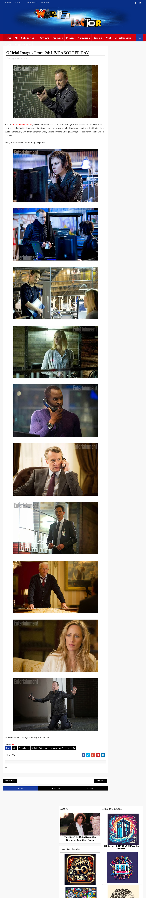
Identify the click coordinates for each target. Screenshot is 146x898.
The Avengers (107, 877)
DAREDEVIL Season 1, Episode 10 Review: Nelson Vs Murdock (127, 703)
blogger (82, 796)
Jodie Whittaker (73, 854)
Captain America (62, 865)
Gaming (97, 37)
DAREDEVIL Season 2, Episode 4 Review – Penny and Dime (127, 691)
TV (82, 831)
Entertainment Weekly (22, 130)
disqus (19, 796)
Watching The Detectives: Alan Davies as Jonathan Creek (122, 440)
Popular (108, 602)
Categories (27, 37)
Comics (79, 837)
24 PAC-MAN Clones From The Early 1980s (127, 713)
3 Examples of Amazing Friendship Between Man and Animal (120, 625)
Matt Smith (121, 854)
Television (84, 37)
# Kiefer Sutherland (40, 754)
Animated (115, 860)
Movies (70, 37)
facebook (50, 796)
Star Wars (105, 843)
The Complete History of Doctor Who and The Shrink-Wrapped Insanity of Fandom (121, 677)
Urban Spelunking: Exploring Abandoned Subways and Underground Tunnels (120, 637)
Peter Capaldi (60, 842)
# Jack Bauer (24, 754)
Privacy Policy (48, 893)
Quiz (56, 871)
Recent (122, 602)
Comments (31, 2)
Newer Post (10, 787)
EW (13, 750)
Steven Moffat (107, 849)
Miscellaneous (123, 37)
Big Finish (114, 826)
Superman (105, 871)
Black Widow (80, 865)
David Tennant (61, 848)
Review (68, 837)
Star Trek (85, 842)
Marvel (120, 837)
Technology (124, 866)
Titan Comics (107, 837)
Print (108, 37)
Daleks (103, 860)
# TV (73, 754)
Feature (58, 831)
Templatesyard (33, 893)
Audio (112, 866)
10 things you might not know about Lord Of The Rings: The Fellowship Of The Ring (121, 613)
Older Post (90, 787)
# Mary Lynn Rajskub (60, 754)
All (16, 37)
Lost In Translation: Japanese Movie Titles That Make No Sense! (127, 665)
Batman (58, 854)
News (8, 44)
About (18, 2)
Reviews (44, 37)
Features (58, 37)
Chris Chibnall (61, 859)
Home (8, 2)
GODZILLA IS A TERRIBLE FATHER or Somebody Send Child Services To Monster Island (120, 651)
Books (74, 842)
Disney (76, 848)
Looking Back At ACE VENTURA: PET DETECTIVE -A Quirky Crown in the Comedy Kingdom (120, 727)
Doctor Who (21, 44)
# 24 (14, 754)
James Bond (106, 854)
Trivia (133, 832)
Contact (45, 2)
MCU (102, 866)
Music (131, 843)
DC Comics (119, 843)
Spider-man (78, 859)
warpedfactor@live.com (16, 858)
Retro (120, 849)
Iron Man (119, 871)
